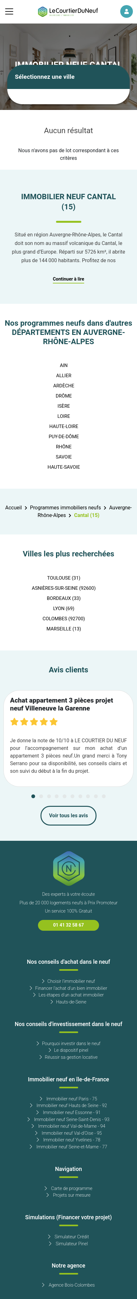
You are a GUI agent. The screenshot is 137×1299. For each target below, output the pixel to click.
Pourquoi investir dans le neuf (69, 1043)
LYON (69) (63, 608)
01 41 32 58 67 (68, 925)
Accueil (13, 508)
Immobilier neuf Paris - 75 (68, 1099)
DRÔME (64, 395)
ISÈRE (64, 406)
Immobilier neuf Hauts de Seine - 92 (68, 1105)
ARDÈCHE (63, 385)
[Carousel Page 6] (72, 796)
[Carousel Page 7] (80, 796)
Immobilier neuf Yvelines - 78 (68, 1140)
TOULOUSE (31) (63, 578)
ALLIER (64, 375)
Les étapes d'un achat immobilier (68, 995)
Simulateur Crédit (68, 1237)
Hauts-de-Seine (68, 1002)
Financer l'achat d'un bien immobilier (68, 988)
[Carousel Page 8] (88, 796)
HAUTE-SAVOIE (63, 467)
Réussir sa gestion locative (69, 1057)
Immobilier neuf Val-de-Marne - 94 (68, 1126)
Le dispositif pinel (68, 1050)
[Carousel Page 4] (57, 796)
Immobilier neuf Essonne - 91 (68, 1112)
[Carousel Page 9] (96, 796)
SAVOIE (64, 456)
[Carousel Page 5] (64, 796)
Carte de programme (68, 1188)
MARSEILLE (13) (64, 628)
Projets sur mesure (68, 1195)
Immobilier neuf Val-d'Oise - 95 (68, 1133)
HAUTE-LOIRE (63, 426)
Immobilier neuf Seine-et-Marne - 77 (68, 1147)
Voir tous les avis (68, 816)
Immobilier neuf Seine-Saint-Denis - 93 (68, 1119)
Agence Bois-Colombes (68, 1285)
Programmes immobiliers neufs (65, 508)
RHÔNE (64, 446)
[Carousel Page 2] (41, 796)
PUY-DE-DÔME (64, 436)
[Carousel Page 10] (104, 796)
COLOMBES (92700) (63, 618)
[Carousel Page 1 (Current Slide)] (33, 796)
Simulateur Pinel (68, 1244)
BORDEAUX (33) (64, 598)
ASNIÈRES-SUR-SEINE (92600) (64, 588)
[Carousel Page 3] (49, 796)
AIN (64, 365)
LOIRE (64, 416)
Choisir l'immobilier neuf (68, 981)
